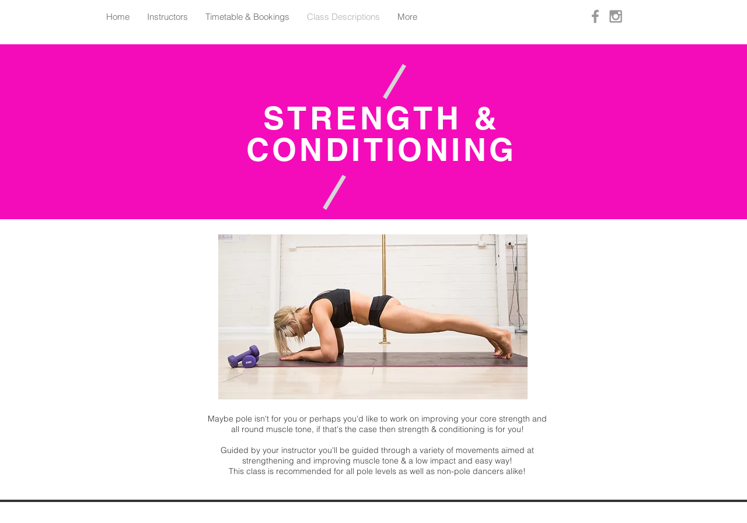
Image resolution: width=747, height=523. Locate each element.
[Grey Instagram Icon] (615, 16)
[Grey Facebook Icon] (595, 16)
